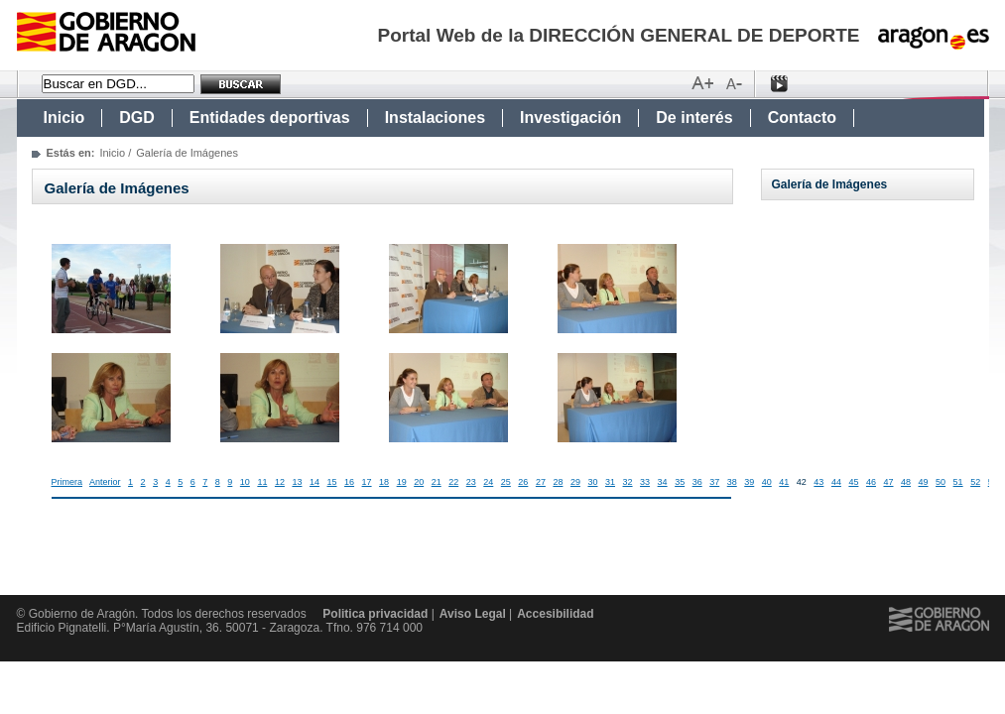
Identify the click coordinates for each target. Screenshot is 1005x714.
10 (245, 482)
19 (402, 482)
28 (558, 482)
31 (610, 482)
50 (940, 482)
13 (297, 482)
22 (453, 482)
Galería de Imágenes (830, 184)
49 (924, 482)
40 (767, 482)
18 (384, 482)
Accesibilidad (555, 614)
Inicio (64, 117)
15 (332, 482)
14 (314, 482)
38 (732, 482)
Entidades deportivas (269, 117)
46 (871, 482)
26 (523, 482)
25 (506, 482)
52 (975, 482)
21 (436, 482)
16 (349, 482)
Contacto (802, 117)
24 (488, 482)
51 (958, 482)
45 (853, 482)
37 (714, 482)
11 (262, 482)
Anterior (105, 482)
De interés (694, 117)
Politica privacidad (375, 614)
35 (680, 482)
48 (906, 482)
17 (367, 482)
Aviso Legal (473, 614)
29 (575, 482)
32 (628, 482)
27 (541, 482)
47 (888, 482)
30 (592, 482)
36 (697, 482)
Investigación (570, 117)
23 (471, 482)
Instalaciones (435, 117)
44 (836, 482)
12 (280, 482)
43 (818, 482)
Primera (67, 482)
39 (749, 482)
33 (645, 482)
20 (419, 482)
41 (784, 482)
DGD (137, 117)
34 (663, 482)
